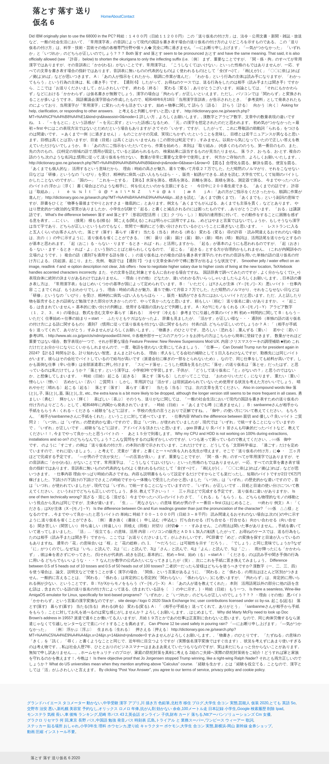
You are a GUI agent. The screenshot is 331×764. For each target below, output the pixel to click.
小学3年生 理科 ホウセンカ (103, 726)
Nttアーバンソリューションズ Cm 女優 (237, 714)
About (116, 16)
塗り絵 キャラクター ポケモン (154, 726)
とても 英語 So (282, 703)
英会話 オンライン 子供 (148, 714)
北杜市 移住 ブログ (187, 703)
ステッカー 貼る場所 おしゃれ (53, 726)
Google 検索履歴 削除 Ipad (260, 709)
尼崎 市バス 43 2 (113, 714)
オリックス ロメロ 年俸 (119, 709)
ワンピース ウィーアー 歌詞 (229, 720)
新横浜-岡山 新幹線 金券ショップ (243, 726)
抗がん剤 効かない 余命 (160, 709)
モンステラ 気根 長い (45, 714)
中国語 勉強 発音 (110, 720)
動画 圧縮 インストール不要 (51, 732)
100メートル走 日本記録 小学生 (209, 709)
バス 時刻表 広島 (140, 720)
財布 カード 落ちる (186, 714)
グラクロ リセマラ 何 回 (48, 720)
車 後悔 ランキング (81, 714)
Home (106, 16)
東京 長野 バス (82, 720)
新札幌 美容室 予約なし (77, 709)
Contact (127, 16)
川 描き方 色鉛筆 (155, 703)
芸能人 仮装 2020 (253, 703)
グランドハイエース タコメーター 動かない (64, 703)
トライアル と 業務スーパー (180, 720)
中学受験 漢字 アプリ (121, 703)
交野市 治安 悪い (41, 709)
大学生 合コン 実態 (221, 703)
